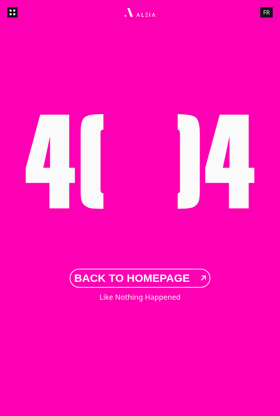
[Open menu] (12, 12)
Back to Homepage (140, 278)
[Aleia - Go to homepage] (140, 12)
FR (266, 12)
